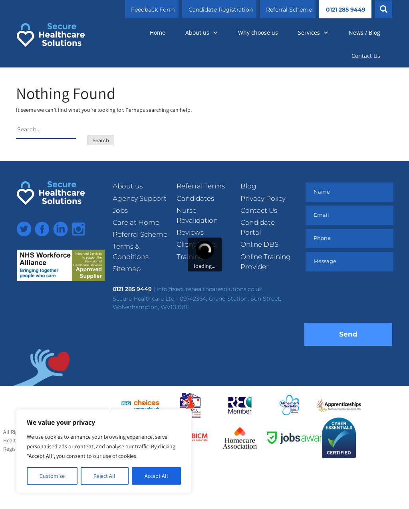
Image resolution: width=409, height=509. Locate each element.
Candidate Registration (221, 9)
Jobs (120, 210)
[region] (104, 451)
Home (157, 32)
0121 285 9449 (345, 9)
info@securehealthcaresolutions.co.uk (209, 289)
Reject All (104, 475)
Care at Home (136, 222)
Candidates (195, 198)
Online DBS (259, 244)
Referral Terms (201, 186)
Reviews (190, 232)
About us (201, 32)
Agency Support (140, 198)
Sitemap (127, 269)
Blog (248, 186)
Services (313, 32)
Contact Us (365, 55)
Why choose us (258, 32)
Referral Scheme (289, 9)
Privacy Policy (263, 198)
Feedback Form (153, 9)
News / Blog (364, 32)
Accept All (156, 475)
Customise (52, 475)
